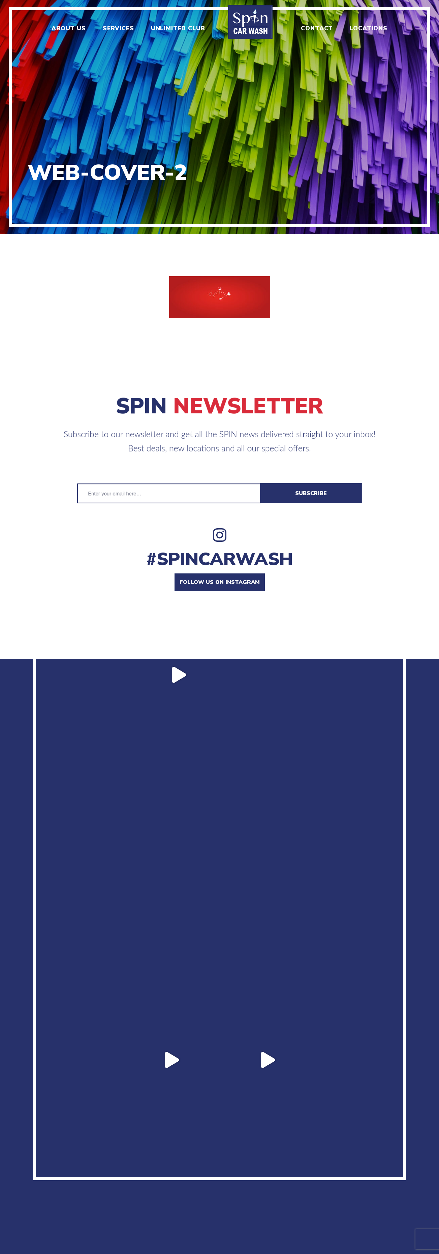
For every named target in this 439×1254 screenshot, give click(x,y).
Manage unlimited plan (339, 1166)
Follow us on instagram (220, 582)
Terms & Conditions (257, 1166)
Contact (317, 28)
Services (118, 28)
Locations (368, 28)
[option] (219, 117)
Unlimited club (178, 28)
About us (69, 28)
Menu (103, 1166)
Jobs (127, 1166)
